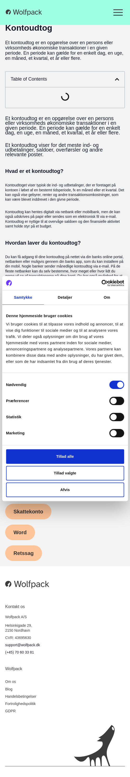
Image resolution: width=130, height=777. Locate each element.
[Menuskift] (118, 12)
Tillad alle (65, 456)
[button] (117, 79)
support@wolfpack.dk (22, 645)
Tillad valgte (65, 473)
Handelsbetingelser (20, 696)
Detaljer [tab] (65, 297)
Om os (10, 682)
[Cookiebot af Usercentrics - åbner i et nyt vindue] (101, 283)
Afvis (65, 489)
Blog (8, 689)
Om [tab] (107, 297)
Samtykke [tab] (23, 297)
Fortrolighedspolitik (20, 704)
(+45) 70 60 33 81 (19, 652)
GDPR (10, 711)
